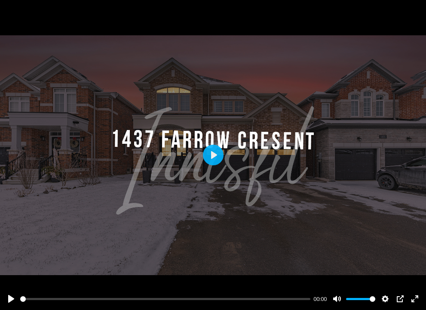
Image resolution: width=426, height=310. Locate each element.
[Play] (11, 299)
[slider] (165, 299)
